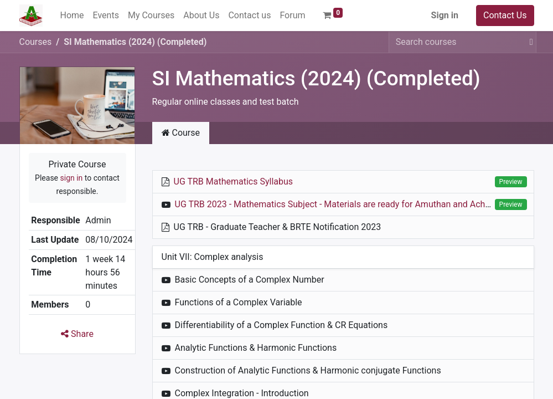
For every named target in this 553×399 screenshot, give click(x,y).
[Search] (529, 42)
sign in (71, 177)
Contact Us (505, 15)
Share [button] (77, 334)
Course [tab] (181, 132)
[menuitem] (72, 15)
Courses (35, 42)
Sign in (444, 15)
